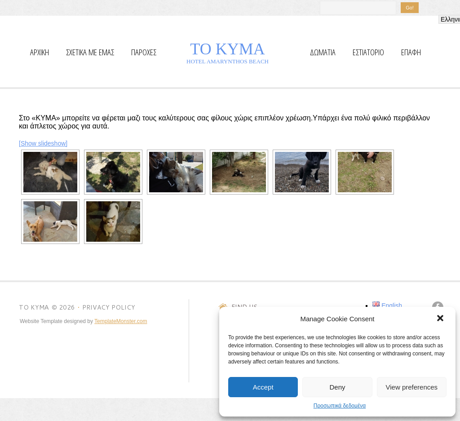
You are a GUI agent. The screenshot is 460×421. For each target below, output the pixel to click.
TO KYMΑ (227, 49)
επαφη (411, 52)
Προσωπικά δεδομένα (340, 406)
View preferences (412, 387)
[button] (441, 319)
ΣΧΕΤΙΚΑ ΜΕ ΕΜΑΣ (90, 52)
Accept (263, 387)
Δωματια (323, 52)
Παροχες (143, 52)
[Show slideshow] (43, 143)
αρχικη (39, 52)
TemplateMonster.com (120, 321)
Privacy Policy (108, 307)
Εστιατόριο (368, 52)
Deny (337, 387)
